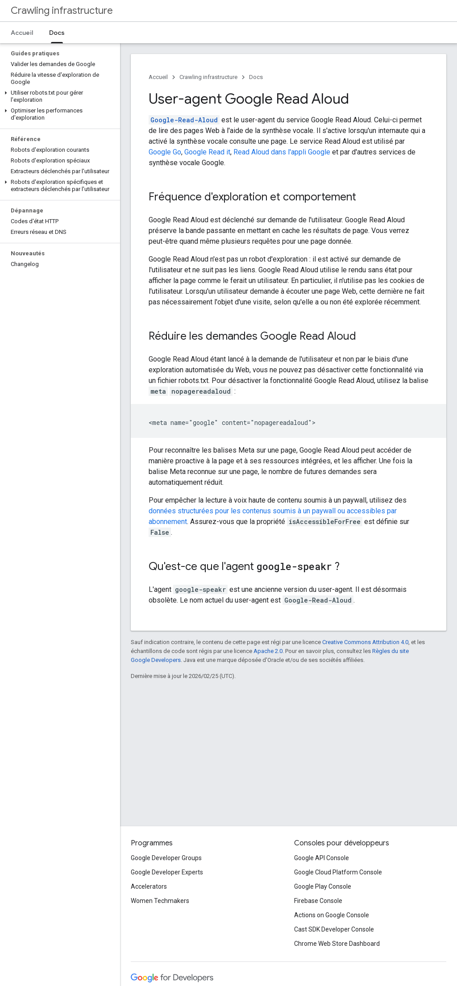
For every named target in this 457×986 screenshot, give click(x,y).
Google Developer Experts (167, 872)
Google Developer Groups (166, 857)
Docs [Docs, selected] (57, 33)
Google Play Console (322, 886)
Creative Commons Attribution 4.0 (365, 642)
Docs (256, 77)
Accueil (22, 33)
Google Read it (207, 152)
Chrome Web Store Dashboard (337, 943)
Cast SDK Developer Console (334, 929)
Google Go (165, 152)
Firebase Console (318, 900)
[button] (58, 96)
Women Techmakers (160, 900)
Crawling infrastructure (62, 10)
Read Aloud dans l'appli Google (281, 152)
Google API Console (321, 857)
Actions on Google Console (331, 915)
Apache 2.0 (268, 651)
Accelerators (149, 886)
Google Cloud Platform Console (338, 872)
